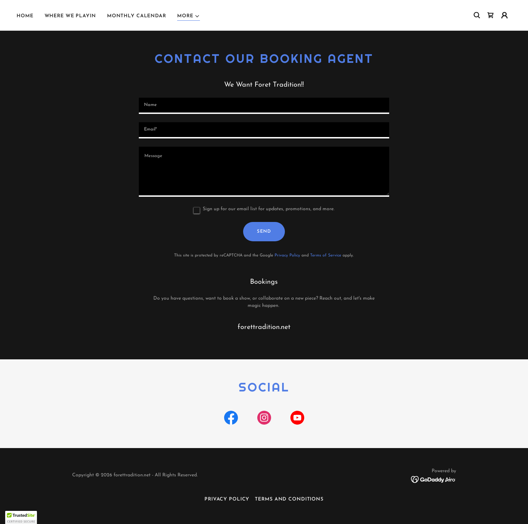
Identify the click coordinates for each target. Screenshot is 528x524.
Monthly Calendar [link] (136, 16)
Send (264, 231)
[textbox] (264, 106)
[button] (188, 16)
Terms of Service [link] (325, 255)
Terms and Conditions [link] (289, 499)
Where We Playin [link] (70, 16)
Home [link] (25, 16)
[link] (491, 15)
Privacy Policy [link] (287, 255)
